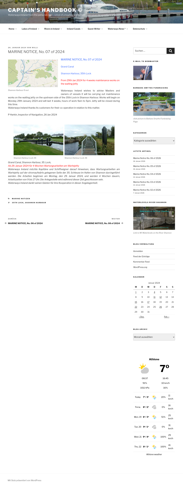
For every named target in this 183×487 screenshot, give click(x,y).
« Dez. (141, 317)
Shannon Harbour (35, 203)
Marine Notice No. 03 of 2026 (147, 182)
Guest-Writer (95, 29)
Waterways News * (118, 29)
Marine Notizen (21, 199)
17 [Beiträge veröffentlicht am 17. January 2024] (148, 302)
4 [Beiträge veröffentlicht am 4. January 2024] (154, 292)
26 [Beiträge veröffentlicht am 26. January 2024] (160, 307)
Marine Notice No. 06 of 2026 (147, 158)
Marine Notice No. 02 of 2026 (147, 190)
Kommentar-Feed (141, 262)
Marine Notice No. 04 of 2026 (147, 174)
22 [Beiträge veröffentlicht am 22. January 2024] (136, 307)
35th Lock (18, 203)
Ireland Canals (75, 29)
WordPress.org (140, 267)
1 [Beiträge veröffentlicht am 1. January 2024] (135, 292)
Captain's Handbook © (45, 10)
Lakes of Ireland (31, 29)
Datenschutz (140, 29)
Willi (35, 48)
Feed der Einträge (141, 256)
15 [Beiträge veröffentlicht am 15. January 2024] (136, 302)
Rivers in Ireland (53, 29)
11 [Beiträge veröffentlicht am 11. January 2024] (154, 297)
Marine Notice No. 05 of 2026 (147, 166)
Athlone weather (154, 454)
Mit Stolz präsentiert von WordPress (24, 480)
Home (13, 29)
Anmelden (138, 251)
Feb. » (166, 317)
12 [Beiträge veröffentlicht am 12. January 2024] (161, 297)
